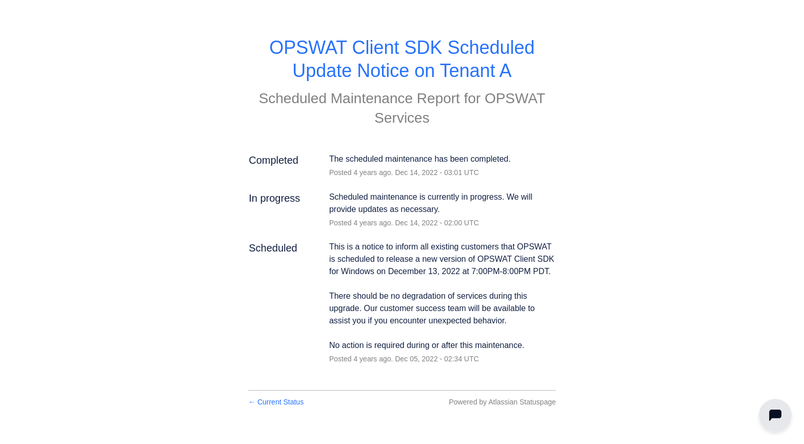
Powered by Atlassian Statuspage (502, 402)
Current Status (276, 402)
